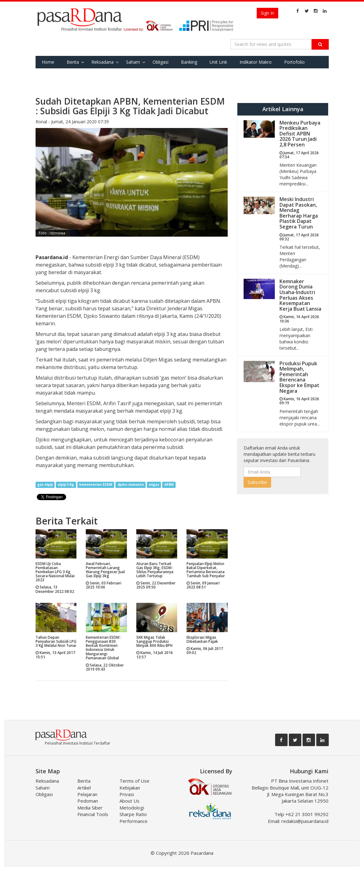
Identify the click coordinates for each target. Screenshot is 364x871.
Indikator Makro (256, 62)
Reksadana (102, 62)
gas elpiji (45, 485)
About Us (129, 801)
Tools (76, 74)
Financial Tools (92, 814)
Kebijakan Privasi (129, 791)
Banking (189, 62)
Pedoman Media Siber (90, 804)
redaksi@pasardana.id (304, 821)
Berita (73, 62)
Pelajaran (87, 794)
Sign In (267, 13)
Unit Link (218, 62)
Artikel (84, 788)
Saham (133, 62)
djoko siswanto (131, 485)
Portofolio (294, 62)
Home (48, 62)
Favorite (50, 74)
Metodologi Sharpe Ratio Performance (133, 814)
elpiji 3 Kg (66, 485)
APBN (169, 485)
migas (154, 485)
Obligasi (160, 62)
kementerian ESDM (95, 485)
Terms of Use (134, 781)
